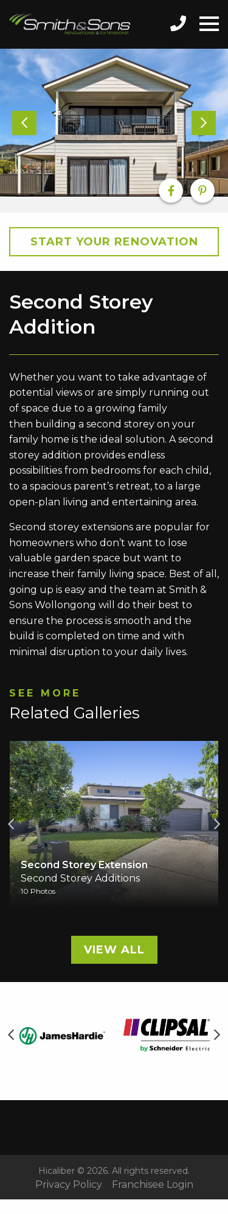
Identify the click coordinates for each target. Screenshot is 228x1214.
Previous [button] (11, 824)
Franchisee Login (152, 1185)
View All (114, 949)
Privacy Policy (68, 1185)
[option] (114, 123)
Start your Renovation (114, 241)
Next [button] (217, 824)
